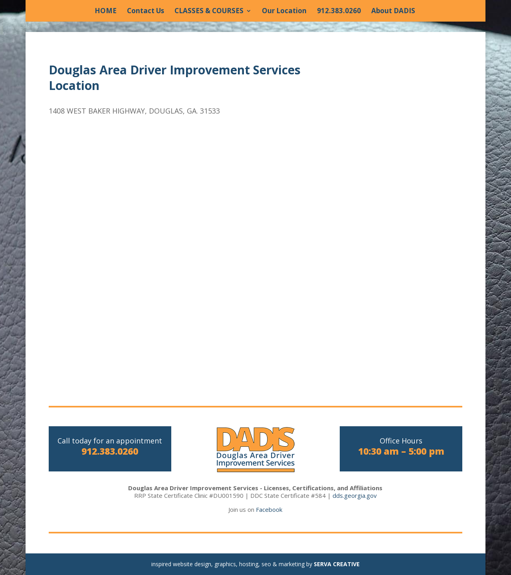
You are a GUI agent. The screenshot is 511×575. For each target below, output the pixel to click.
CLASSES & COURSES (209, 11)
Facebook (269, 509)
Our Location (284, 11)
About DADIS (393, 11)
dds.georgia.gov (355, 495)
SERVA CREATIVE (337, 564)
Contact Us (145, 11)
